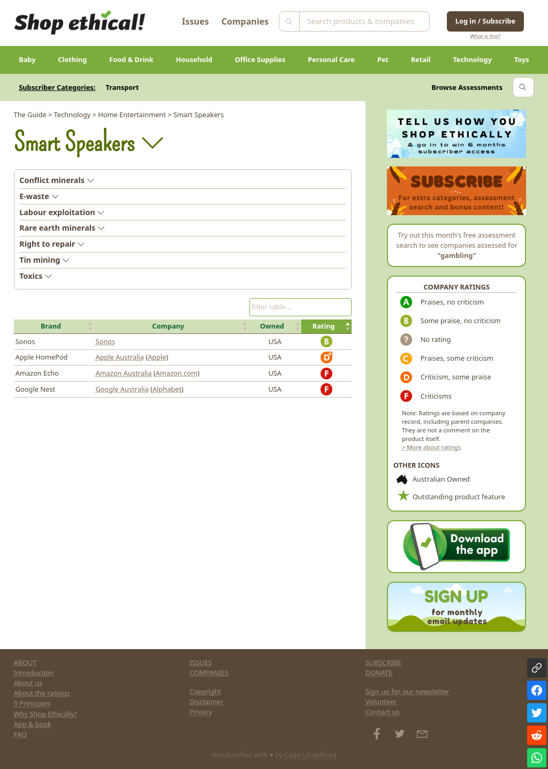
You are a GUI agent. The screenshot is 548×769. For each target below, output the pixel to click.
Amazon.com (176, 373)
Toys (521, 59)
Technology (472, 59)
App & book (32, 724)
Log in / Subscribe (485, 21)
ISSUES (200, 662)
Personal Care (331, 59)
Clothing (72, 59)
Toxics (35, 276)
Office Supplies (260, 59)
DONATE (379, 672)
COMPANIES (209, 672)
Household (194, 59)
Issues (195, 21)
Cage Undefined (311, 754)
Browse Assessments (467, 87)
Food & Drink (131, 59)
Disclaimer (206, 701)
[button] (54, 326)
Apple (157, 357)
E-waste (38, 196)
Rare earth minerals (62, 228)
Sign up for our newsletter (408, 691)
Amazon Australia (123, 373)
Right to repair (52, 244)
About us (28, 683)
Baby (27, 59)
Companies (245, 21)
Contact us (383, 712)
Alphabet (167, 389)
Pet (383, 59)
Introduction (34, 672)
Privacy (200, 712)
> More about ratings (431, 447)
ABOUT (25, 662)
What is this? (485, 36)
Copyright (205, 691)
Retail (421, 59)
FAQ (20, 734)
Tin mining (44, 260)
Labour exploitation (61, 212)
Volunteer (381, 701)
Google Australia (121, 389)
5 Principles (32, 703)
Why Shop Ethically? (46, 714)
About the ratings (42, 693)
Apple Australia (119, 357)
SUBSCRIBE (384, 662)
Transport (122, 87)
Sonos (105, 341)
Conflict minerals (56, 180)
